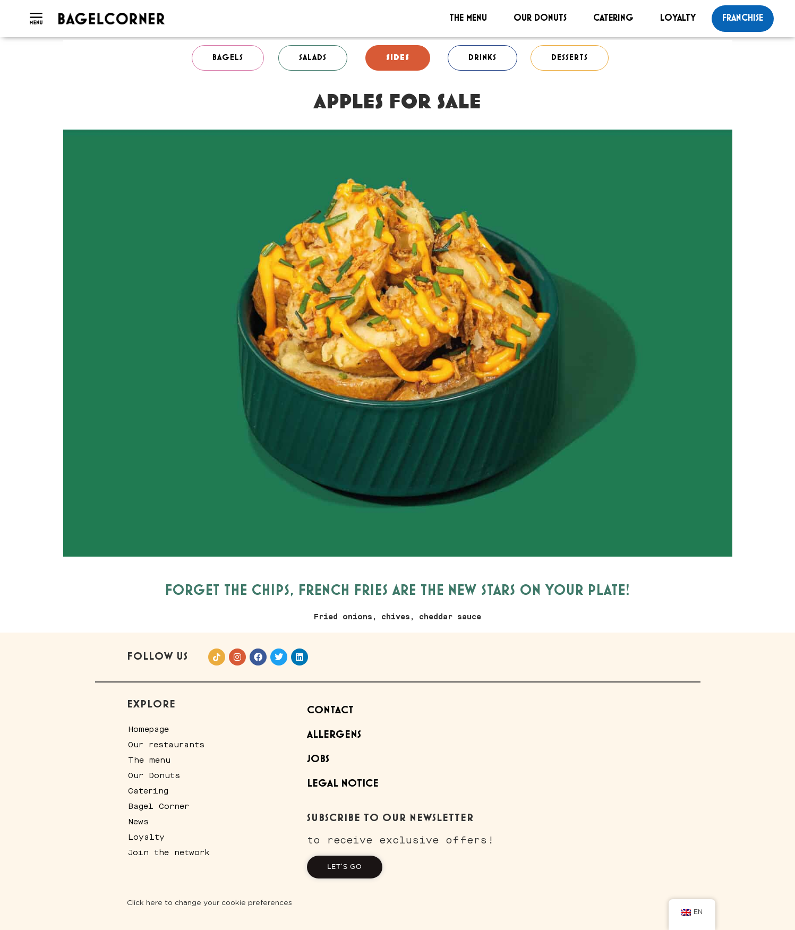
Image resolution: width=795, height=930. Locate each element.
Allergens (334, 734)
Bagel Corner (158, 806)
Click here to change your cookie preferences (209, 903)
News (138, 821)
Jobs (318, 759)
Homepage (148, 729)
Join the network (169, 852)
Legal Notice (343, 783)
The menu (468, 18)
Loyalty (678, 18)
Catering (613, 18)
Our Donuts (540, 18)
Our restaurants (166, 744)
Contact (330, 710)
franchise (742, 18)
